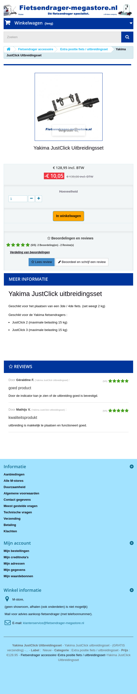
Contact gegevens (17, 499)
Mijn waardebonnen (18, 576)
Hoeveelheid (68, 191)
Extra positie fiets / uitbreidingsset (81, 655)
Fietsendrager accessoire (38, 655)
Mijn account (17, 543)
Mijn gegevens (14, 570)
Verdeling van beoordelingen (30, 252)
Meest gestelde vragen (20, 506)
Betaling (10, 525)
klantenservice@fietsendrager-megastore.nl (53, 623)
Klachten (10, 531)
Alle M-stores (14, 480)
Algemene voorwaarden (21, 493)
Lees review (41, 262)
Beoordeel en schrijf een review (82, 262)
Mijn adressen (14, 563)
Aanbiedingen (14, 474)
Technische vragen (18, 512)
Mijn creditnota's (16, 557)
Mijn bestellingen (16, 551)
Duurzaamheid (14, 487)
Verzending (12, 518)
